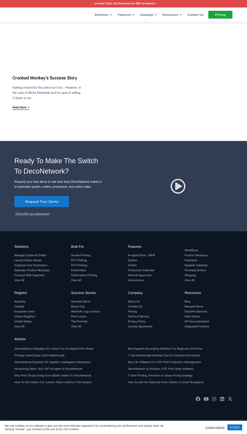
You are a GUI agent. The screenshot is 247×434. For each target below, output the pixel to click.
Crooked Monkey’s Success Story (44, 78)
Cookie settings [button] (215, 427)
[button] (178, 186)
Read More (20, 107)
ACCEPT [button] (235, 427)
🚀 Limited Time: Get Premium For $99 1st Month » (123, 3)
